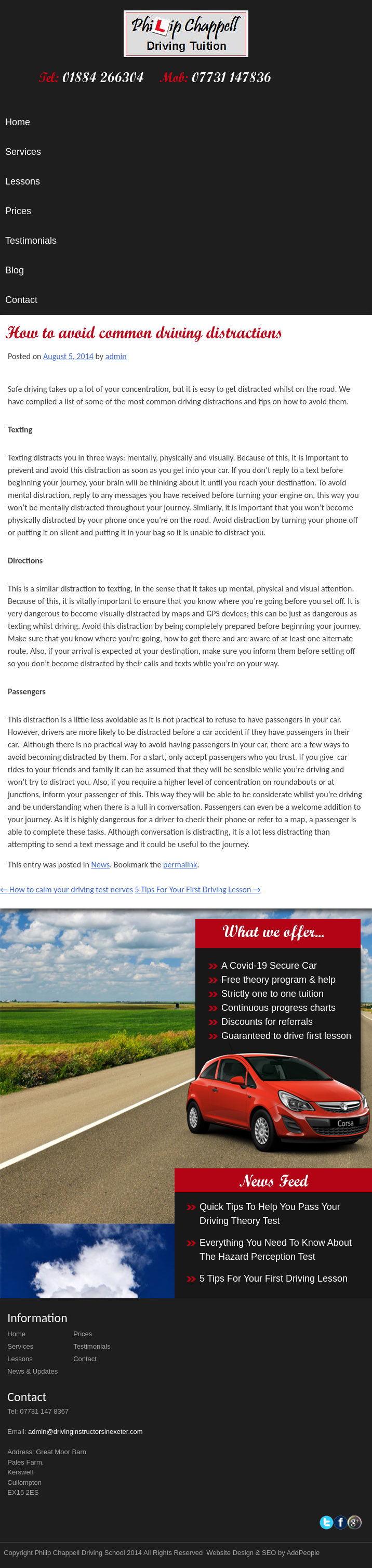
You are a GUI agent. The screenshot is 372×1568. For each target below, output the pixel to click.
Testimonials (31, 240)
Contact (21, 300)
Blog (14, 270)
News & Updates (32, 1371)
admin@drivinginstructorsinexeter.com (85, 1431)
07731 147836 (231, 77)
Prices (18, 211)
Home (17, 122)
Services (23, 152)
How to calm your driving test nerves (66, 889)
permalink (180, 864)
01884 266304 (103, 77)
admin (116, 356)
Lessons (22, 181)
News (100, 864)
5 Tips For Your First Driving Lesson (198, 889)
